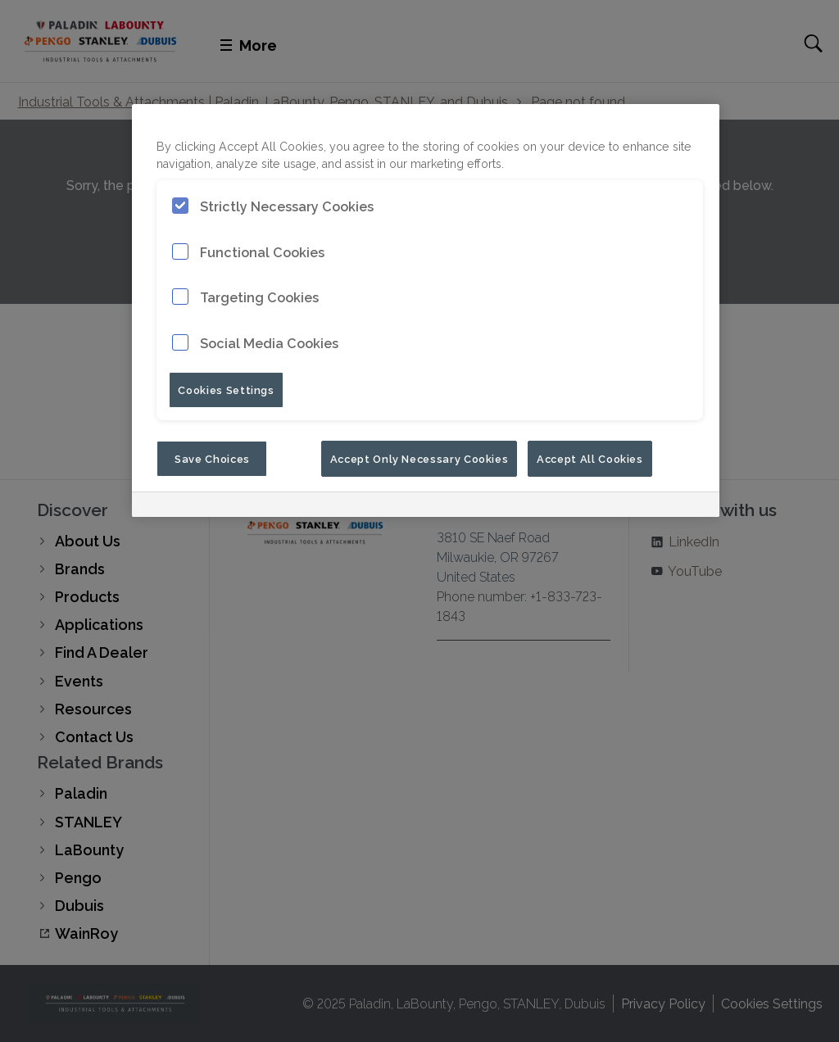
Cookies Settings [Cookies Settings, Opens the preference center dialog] (226, 389)
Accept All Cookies (590, 458)
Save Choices (212, 458)
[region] (425, 310)
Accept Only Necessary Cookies (419, 458)
